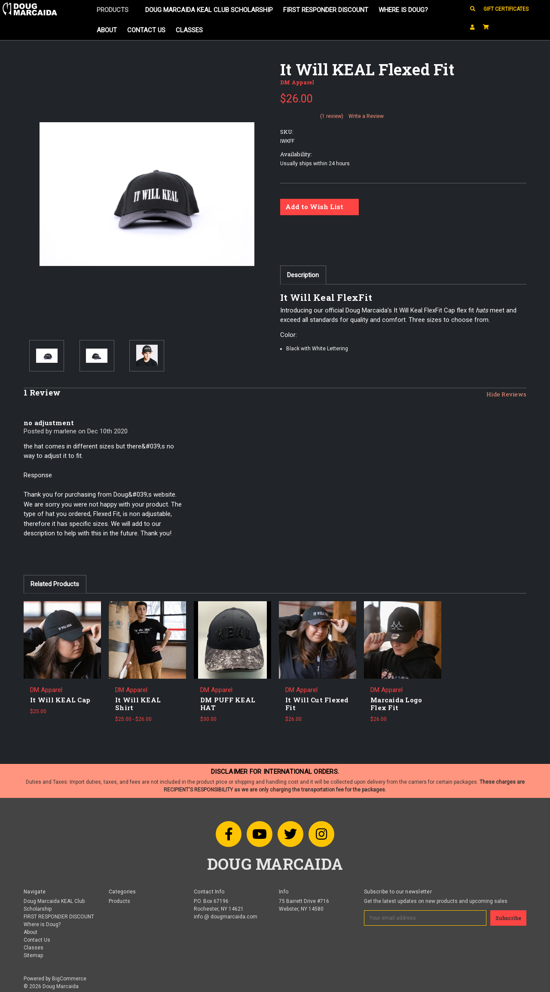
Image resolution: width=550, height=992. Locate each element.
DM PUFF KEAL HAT (227, 703)
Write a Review (366, 116)
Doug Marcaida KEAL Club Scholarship (209, 10)
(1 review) (331, 116)
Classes (189, 30)
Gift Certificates (506, 9)
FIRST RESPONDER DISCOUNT (325, 10)
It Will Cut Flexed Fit (317, 703)
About (107, 30)
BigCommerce (69, 979)
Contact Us (146, 30)
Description (303, 275)
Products (116, 10)
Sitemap (33, 955)
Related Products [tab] (55, 584)
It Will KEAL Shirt (138, 703)
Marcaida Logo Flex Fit (396, 703)
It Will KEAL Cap (60, 699)
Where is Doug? (403, 10)
